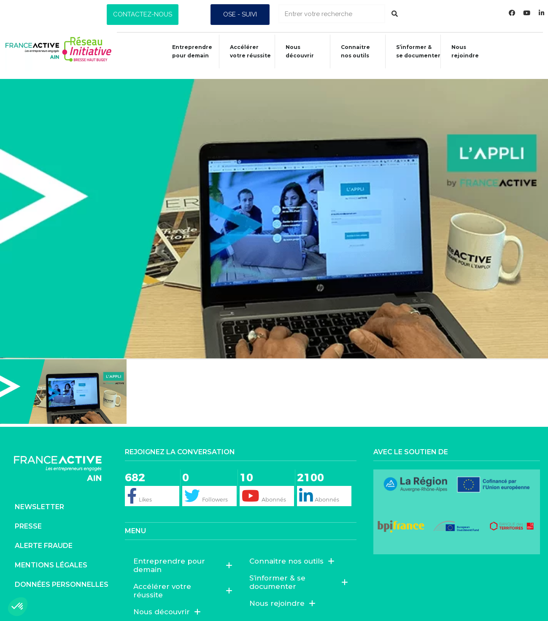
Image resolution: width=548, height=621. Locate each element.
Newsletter (39, 499)
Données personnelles (61, 577)
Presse (28, 519)
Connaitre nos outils (292, 553)
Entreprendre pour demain (186, 51)
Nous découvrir (295, 51)
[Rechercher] (394, 13)
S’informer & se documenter (298, 574)
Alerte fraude (44, 538)
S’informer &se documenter (416, 51)
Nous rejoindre (464, 51)
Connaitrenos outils (352, 51)
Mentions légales (51, 557)
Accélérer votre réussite (245, 51)
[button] (142, 14)
